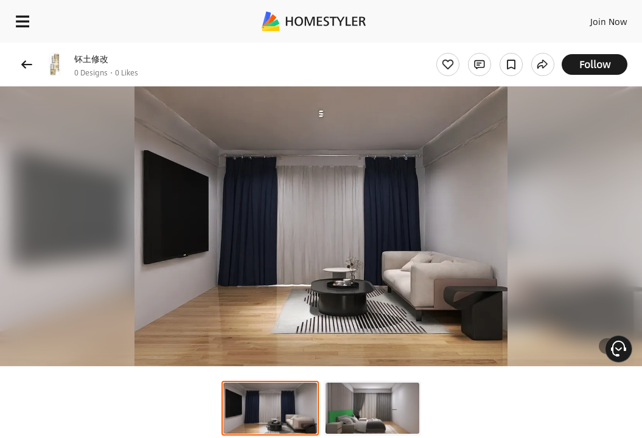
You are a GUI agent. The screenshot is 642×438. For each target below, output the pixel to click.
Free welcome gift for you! (467, 49)
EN (573, 18)
